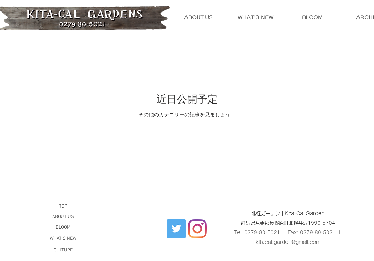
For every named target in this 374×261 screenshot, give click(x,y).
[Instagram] (197, 228)
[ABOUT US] (63, 217)
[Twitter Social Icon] (176, 228)
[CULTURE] (63, 250)
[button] (63, 206)
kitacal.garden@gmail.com (288, 242)
